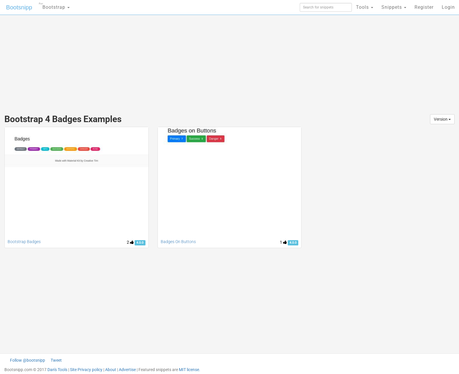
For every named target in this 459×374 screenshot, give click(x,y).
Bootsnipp (19, 7)
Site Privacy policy (86, 369)
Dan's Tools (57, 369)
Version (442, 119)
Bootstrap (54, 5)
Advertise (127, 369)
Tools (364, 7)
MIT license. (189, 369)
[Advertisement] (185, 62)
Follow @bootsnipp (27, 360)
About (110, 369)
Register (424, 7)
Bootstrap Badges (24, 241)
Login (448, 7)
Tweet (56, 360)
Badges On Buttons (178, 241)
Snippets (393, 7)
